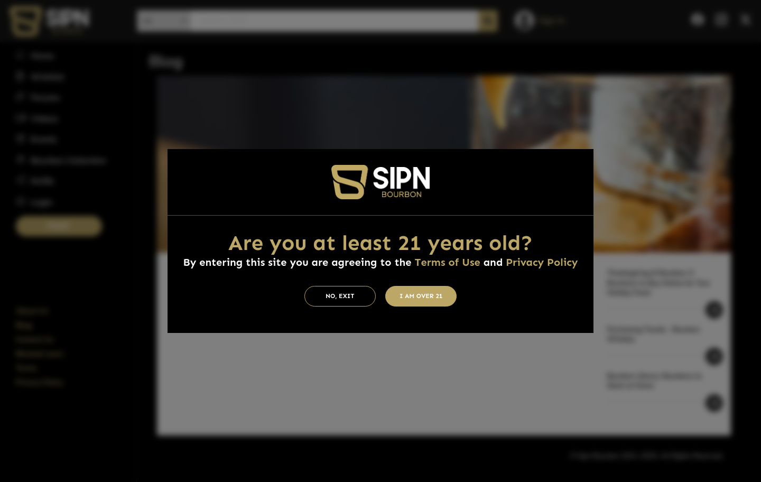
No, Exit (340, 296)
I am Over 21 (421, 296)
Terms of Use (447, 262)
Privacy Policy (542, 262)
